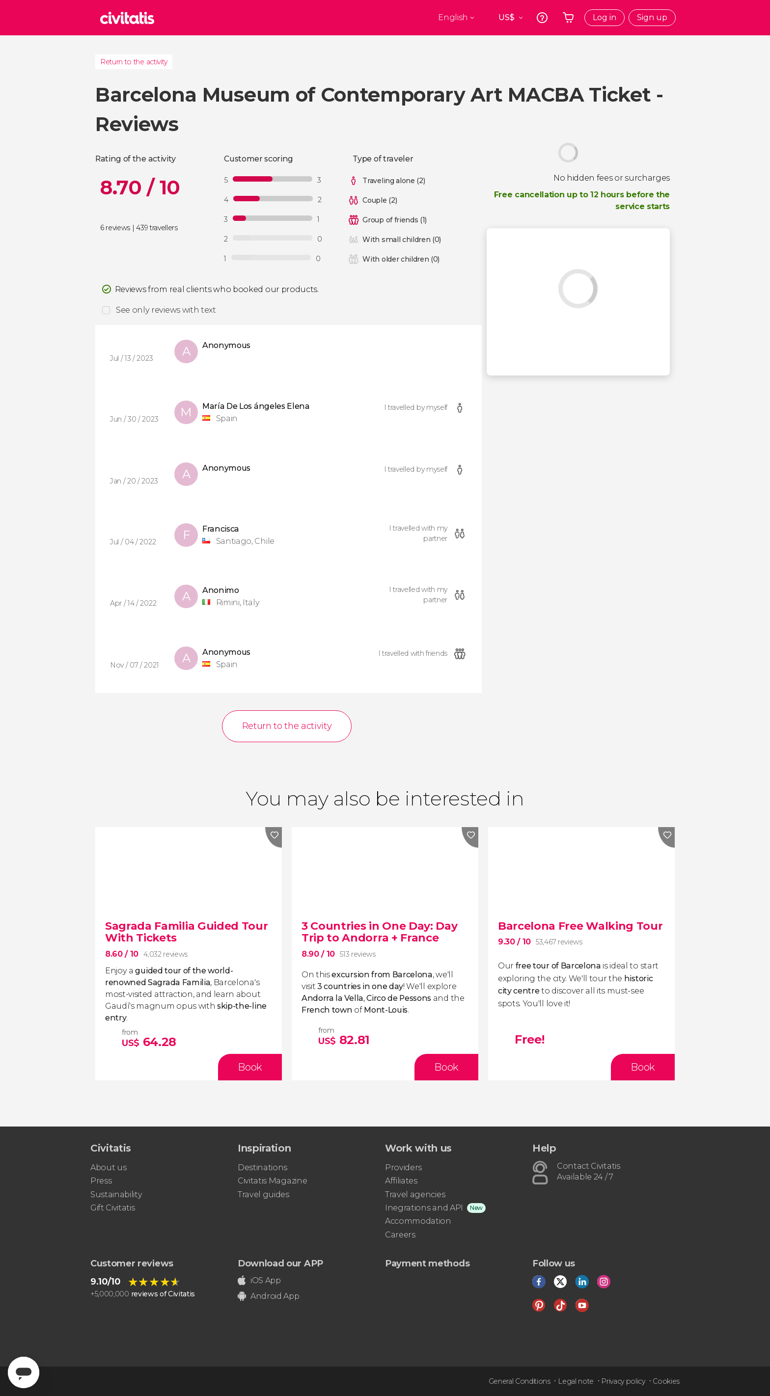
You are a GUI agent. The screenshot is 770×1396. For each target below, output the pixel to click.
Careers (400, 1234)
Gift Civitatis (112, 1207)
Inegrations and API (424, 1207)
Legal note (576, 1381)
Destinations (262, 1167)
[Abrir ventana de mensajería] (23, 1372)
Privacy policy (623, 1381)
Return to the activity (133, 61)
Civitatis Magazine (272, 1180)
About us (108, 1167)
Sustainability (116, 1194)
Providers (403, 1167)
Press (100, 1180)
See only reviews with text (166, 310)
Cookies (666, 1381)
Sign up (652, 17)
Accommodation (418, 1221)
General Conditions (519, 1381)
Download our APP (280, 1263)
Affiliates (401, 1180)
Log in (604, 17)
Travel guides (263, 1194)
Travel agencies (415, 1194)
